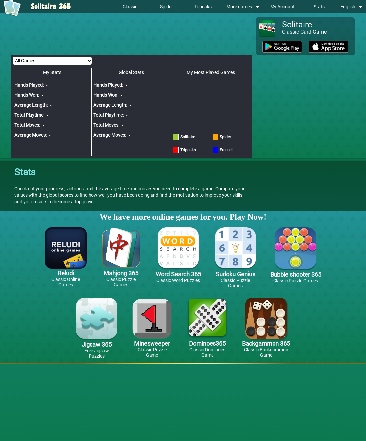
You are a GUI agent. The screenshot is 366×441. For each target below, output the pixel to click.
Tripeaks (203, 6)
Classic (130, 6)
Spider (166, 6)
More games (242, 6)
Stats (319, 6)
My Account (282, 6)
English (351, 6)
